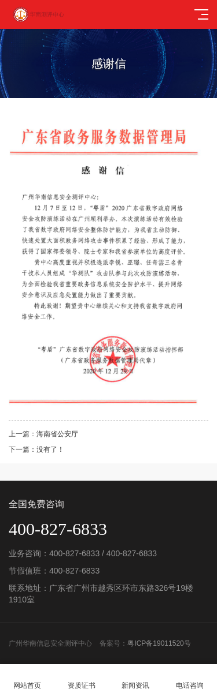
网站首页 (27, 679)
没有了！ (50, 449)
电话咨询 (190, 679)
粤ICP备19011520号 (158, 643)
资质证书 (81, 679)
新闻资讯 (136, 679)
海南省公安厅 (57, 434)
